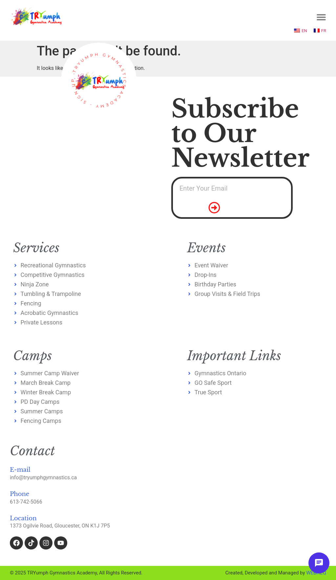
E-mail (20, 469)
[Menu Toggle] (321, 17)
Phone (19, 494)
